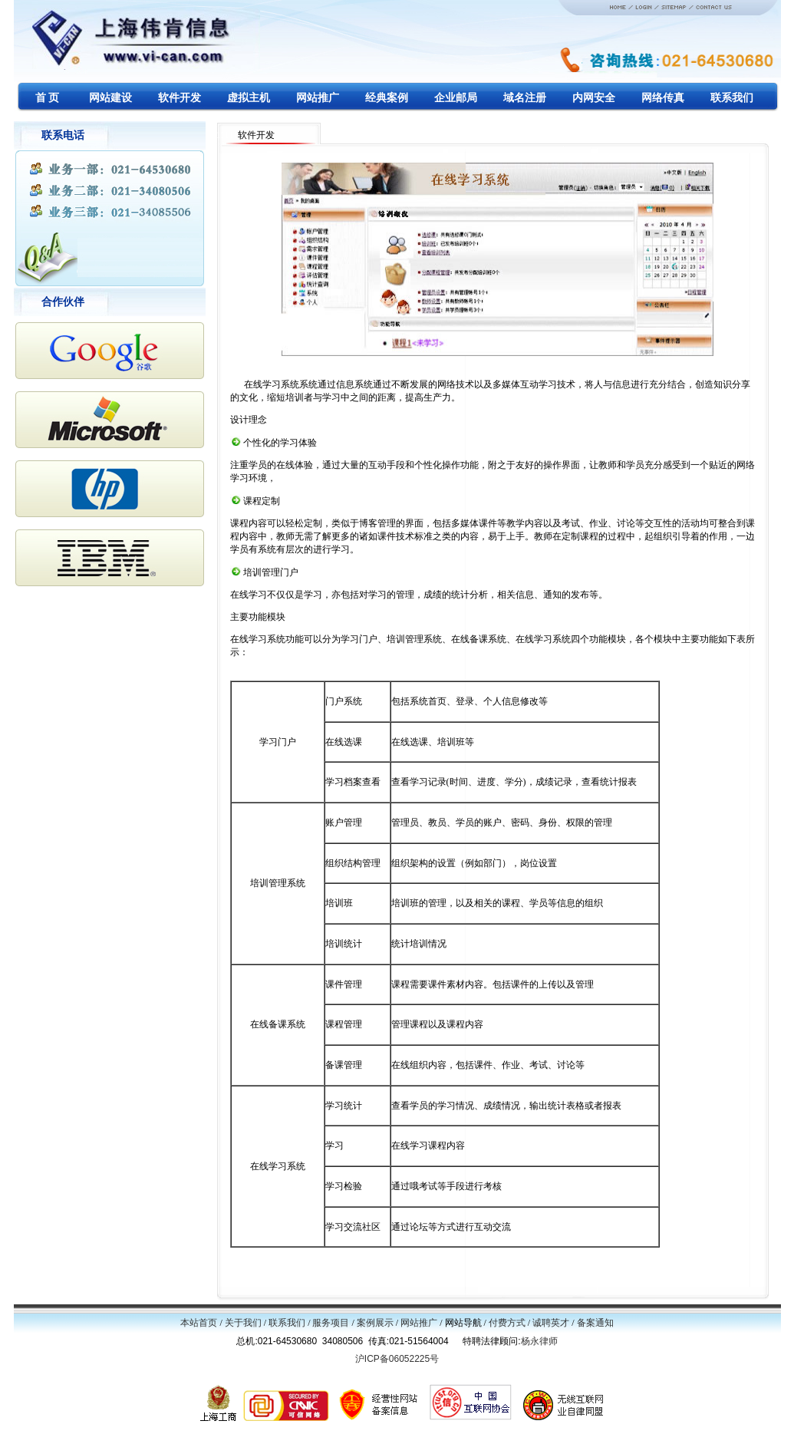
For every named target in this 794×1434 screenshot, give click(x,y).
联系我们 (287, 1322)
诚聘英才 (550, 1322)
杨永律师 (539, 1341)
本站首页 (198, 1322)
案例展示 (375, 1322)
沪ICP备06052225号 (397, 1358)
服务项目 (330, 1322)
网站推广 (418, 1322)
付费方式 (507, 1322)
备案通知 (595, 1322)
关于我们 (243, 1322)
